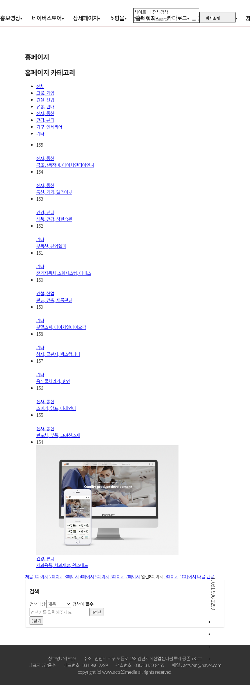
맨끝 (210, 576)
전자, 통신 (45, 113)
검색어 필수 (144, 18)
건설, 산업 (45, 99)
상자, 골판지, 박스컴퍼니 (58, 350)
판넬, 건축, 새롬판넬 (54, 296)
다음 (201, 576)
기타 (40, 133)
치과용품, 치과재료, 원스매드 (62, 561)
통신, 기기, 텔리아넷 (54, 188)
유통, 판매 (45, 106)
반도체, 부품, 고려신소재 (58, 431)
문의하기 (240, 621)
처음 (29, 576)
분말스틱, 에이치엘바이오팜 (61, 323)
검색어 (82, 604)
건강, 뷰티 (45, 120)
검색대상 (37, 604)
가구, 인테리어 (49, 126)
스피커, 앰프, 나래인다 (56, 404)
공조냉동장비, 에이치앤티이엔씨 (65, 161)
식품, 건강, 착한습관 (54, 215)
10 (188, 576)
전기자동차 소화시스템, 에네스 (63, 269)
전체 (40, 86)
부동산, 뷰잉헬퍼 (51, 242)
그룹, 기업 (45, 92)
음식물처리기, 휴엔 (53, 377)
